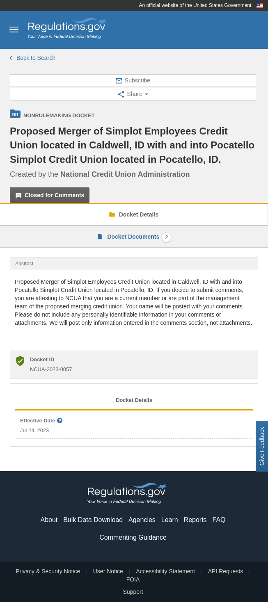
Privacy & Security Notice (48, 571)
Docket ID (42, 359)
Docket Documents (139, 237)
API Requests (225, 571)
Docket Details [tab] (134, 400)
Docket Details (137, 214)
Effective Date (41, 420)
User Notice (108, 571)
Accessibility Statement (165, 571)
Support (133, 591)
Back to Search (32, 58)
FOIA (133, 579)
